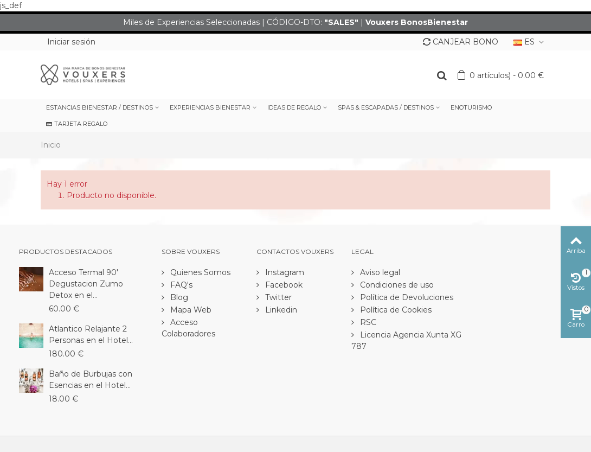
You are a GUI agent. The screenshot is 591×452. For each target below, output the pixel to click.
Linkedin (280, 310)
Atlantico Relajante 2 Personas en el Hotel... (91, 334)
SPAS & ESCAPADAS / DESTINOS (386, 107)
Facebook (283, 285)
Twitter (277, 297)
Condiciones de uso (396, 285)
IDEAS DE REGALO (294, 107)
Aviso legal (379, 272)
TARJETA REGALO (76, 124)
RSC (367, 322)
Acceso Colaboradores (188, 328)
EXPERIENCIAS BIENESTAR (210, 107)
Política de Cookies (395, 310)
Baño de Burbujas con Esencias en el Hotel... (90, 379)
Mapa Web (189, 310)
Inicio (51, 145)
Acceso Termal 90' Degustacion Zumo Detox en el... (86, 284)
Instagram (283, 272)
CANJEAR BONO (460, 42)
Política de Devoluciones (405, 297)
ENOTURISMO (471, 107)
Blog (178, 297)
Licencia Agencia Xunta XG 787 (406, 340)
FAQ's (180, 285)
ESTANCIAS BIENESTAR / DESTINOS (99, 107)
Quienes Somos (199, 272)
